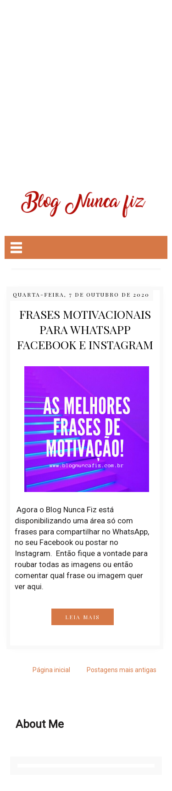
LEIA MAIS (82, 617)
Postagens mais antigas (121, 670)
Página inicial (51, 670)
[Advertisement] (86, 86)
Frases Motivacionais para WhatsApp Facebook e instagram (85, 329)
